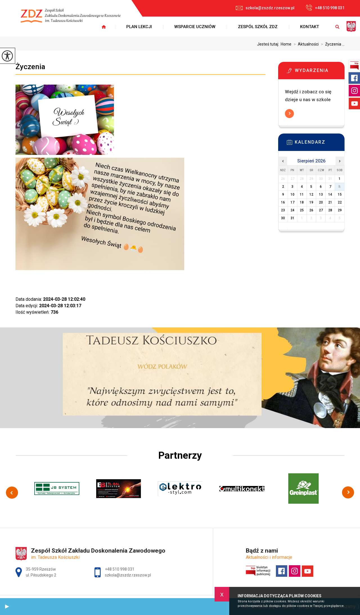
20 (321, 202)
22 (340, 202)
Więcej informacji (289, 113)
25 (302, 210)
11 (302, 194)
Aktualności (305, 44)
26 (311, 210)
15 (340, 194)
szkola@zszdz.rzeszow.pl (265, 8)
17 (292, 202)
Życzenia (30, 66)
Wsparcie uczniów (194, 26)
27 (321, 210)
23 (283, 210)
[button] (7, 606)
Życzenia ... (332, 44)
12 (311, 194)
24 (292, 210)
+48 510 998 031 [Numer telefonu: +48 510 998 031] (119, 569)
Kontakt (309, 26)
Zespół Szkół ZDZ (258, 26)
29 (340, 210)
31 (292, 218)
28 (330, 210)
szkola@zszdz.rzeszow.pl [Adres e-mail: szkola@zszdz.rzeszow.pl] (128, 575)
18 (302, 202)
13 (321, 194)
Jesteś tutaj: (269, 44)
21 (330, 202)
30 (283, 218)
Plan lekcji (139, 26)
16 (283, 202)
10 (292, 194)
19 (311, 202)
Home (286, 44)
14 (330, 194)
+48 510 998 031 (325, 7)
